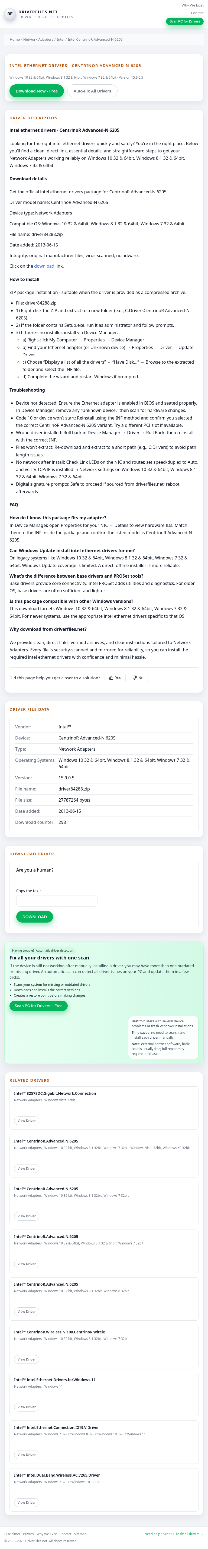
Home (15, 39)
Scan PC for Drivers (185, 21)
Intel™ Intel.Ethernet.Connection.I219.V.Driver (56, 1427)
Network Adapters (38, 39)
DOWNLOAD (34, 916)
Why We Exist (193, 5)
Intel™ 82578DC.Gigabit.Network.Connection (55, 1093)
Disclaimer (12, 1534)
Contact (197, 12)
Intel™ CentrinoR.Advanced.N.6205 (46, 1141)
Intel (60, 39)
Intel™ (64, 727)
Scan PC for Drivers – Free (39, 1006)
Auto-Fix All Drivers (92, 91)
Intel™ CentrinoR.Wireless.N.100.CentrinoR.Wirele (59, 1331)
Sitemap (80, 1534)
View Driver (27, 1120)
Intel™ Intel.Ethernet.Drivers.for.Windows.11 (55, 1379)
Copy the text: (28, 890)
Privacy (28, 1534)
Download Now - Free (37, 91)
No (137, 678)
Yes (115, 678)
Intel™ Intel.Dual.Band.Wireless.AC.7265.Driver (57, 1475)
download (44, 266)
